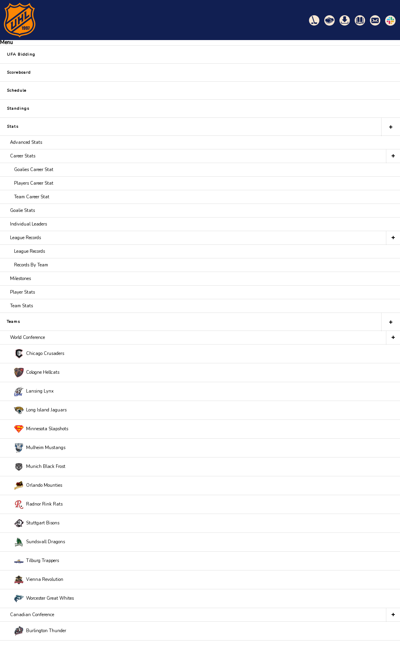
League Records (25, 238)
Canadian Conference (32, 615)
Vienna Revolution (38, 580)
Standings (18, 108)
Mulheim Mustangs (39, 448)
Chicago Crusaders (39, 354)
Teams (13, 322)
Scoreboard (19, 72)
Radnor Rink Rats (38, 504)
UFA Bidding (21, 54)
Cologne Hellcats (36, 372)
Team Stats (21, 306)
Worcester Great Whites (44, 598)
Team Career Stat (31, 197)
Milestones (20, 279)
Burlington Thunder (40, 631)
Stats (12, 126)
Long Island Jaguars (40, 410)
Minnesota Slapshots (41, 429)
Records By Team (31, 265)
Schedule (16, 90)
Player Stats (22, 292)
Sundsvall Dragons (39, 542)
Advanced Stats (26, 142)
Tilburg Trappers (36, 561)
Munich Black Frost (39, 467)
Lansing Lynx (34, 391)
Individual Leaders (28, 224)
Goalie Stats (22, 211)
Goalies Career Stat (33, 170)
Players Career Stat (33, 183)
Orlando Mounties (38, 485)
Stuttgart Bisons (36, 523)
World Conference (27, 338)
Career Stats (22, 156)
